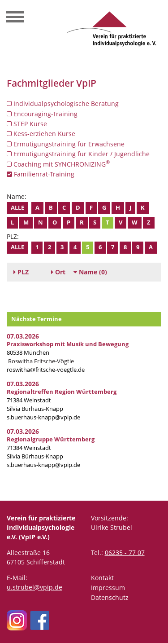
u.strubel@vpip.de (34, 587)
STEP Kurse (27, 123)
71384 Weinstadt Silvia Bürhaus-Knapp (51, 448)
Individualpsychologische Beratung (63, 103)
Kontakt (102, 577)
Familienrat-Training (40, 174)
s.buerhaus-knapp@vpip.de (43, 417)
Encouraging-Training (42, 114)
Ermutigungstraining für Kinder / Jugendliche (78, 154)
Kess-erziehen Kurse (41, 133)
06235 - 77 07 (125, 552)
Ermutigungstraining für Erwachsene (66, 144)
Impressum (108, 587)
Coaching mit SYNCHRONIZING (58, 163)
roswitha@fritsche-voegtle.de (46, 370)
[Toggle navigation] (15, 18)
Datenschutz (110, 597)
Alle (17, 207)
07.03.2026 (23, 336)
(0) (90, 272)
